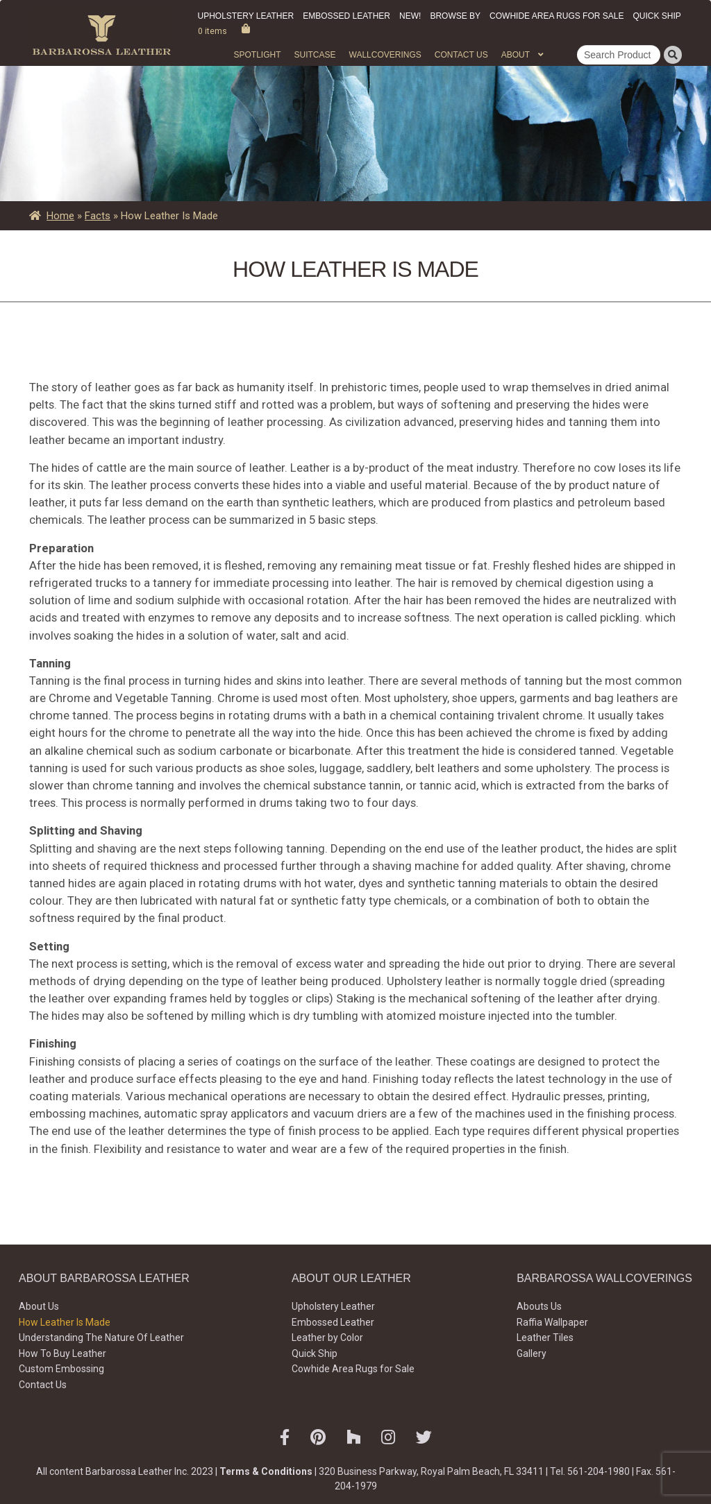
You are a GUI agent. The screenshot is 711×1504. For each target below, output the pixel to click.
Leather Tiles (545, 1337)
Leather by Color (327, 1337)
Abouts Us (539, 1306)
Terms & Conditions (265, 1471)
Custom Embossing (61, 1368)
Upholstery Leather (246, 16)
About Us (39, 1306)
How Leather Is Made (64, 1322)
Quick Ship (656, 16)
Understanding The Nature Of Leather (101, 1337)
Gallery (531, 1353)
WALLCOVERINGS (385, 55)
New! (410, 16)
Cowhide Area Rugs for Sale (557, 16)
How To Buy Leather (62, 1353)
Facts (97, 216)
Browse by (455, 16)
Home (60, 216)
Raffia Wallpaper (552, 1322)
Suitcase (314, 55)
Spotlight (257, 55)
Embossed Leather (346, 16)
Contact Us (461, 55)
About (515, 55)
